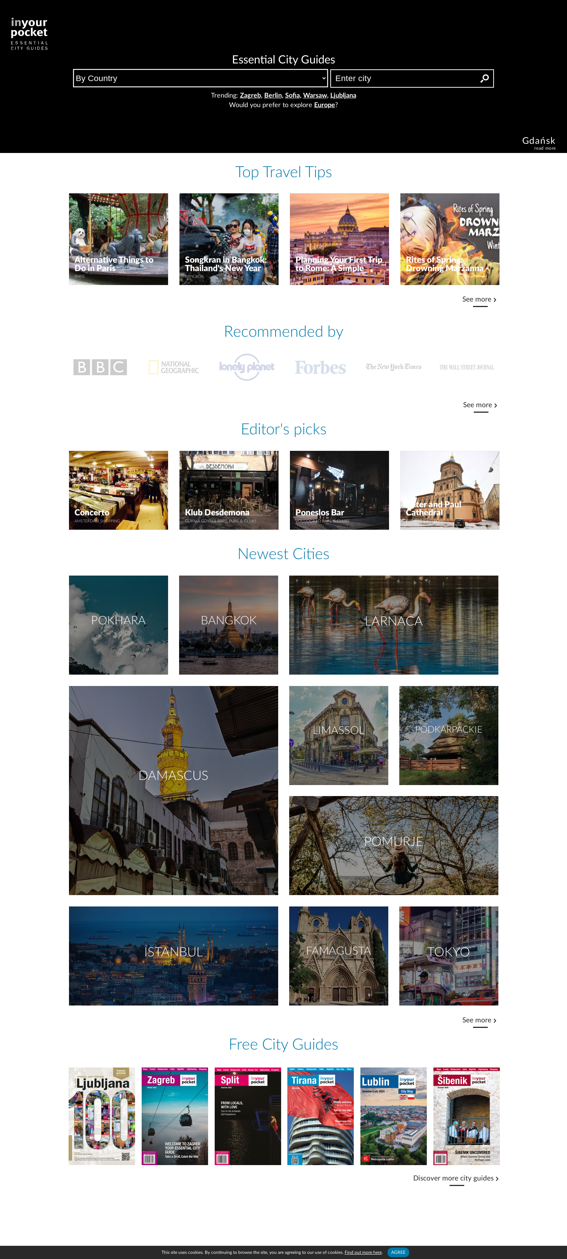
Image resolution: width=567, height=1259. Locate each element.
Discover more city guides (453, 1178)
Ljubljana (343, 95)
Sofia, (293, 95)
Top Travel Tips (283, 172)
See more (476, 299)
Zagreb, (251, 95)
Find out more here (363, 1252)
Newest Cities (283, 554)
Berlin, (273, 95)
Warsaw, (315, 95)
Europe (324, 105)
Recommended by (284, 332)
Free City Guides (283, 1044)
